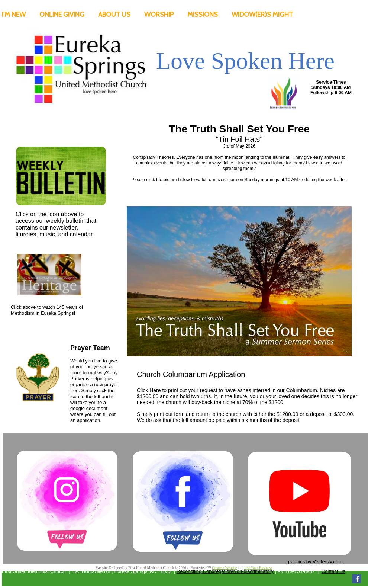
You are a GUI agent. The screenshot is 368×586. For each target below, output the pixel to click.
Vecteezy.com (327, 561)
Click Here (149, 390)
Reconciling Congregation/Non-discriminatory (225, 571)
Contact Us (333, 571)
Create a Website (224, 568)
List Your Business (258, 568)
